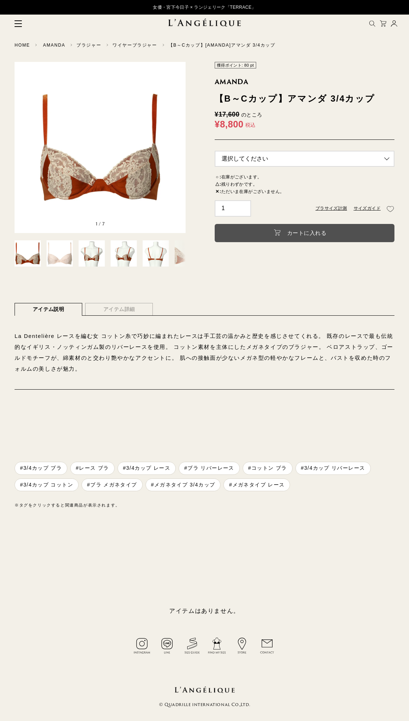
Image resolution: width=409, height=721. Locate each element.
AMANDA (54, 45)
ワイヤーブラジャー (134, 45)
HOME (22, 45)
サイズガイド (367, 208)
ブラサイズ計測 (331, 208)
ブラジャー (88, 45)
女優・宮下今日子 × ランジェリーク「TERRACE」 (204, 7)
